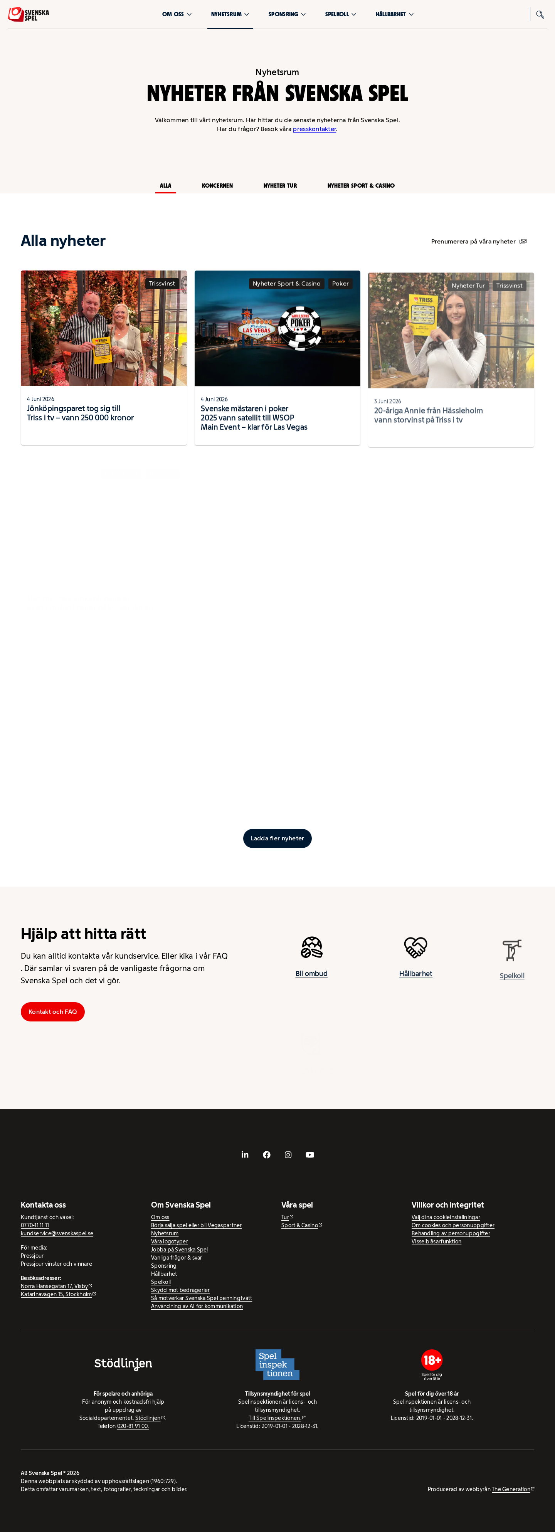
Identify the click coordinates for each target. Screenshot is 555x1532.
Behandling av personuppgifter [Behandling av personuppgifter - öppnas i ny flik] (451, 1233)
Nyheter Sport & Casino (361, 185)
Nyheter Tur (280, 185)
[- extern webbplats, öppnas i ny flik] (245, 1155)
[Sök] (540, 14)
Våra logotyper (169, 1241)
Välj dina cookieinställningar (446, 1217)
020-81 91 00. (133, 1426)
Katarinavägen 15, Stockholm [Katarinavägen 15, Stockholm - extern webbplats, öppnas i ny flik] (56, 1294)
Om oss (177, 14)
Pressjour (32, 1255)
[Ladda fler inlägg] (277, 838)
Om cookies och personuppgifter (453, 1225)
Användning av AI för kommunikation (197, 1306)
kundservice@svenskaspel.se (57, 1233)
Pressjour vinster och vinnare (56, 1263)
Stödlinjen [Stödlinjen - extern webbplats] (148, 1417)
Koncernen (217, 185)
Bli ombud (312, 978)
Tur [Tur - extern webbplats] (285, 1217)
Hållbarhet (395, 14)
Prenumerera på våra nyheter (478, 241)
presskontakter (314, 129)
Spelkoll (341, 14)
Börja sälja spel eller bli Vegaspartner (196, 1225)
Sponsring (287, 14)
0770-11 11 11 (35, 1225)
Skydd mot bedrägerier (180, 1290)
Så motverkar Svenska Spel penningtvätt (201, 1298)
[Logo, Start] (28, 14)
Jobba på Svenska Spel (179, 1249)
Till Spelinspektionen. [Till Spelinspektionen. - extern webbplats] (275, 1417)
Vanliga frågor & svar (176, 1257)
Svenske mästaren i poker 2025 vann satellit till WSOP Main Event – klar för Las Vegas (254, 425)
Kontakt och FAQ (53, 1011)
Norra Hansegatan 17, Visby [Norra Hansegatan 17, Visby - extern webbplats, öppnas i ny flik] (54, 1286)
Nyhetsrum (230, 14)
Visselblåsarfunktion (436, 1241)
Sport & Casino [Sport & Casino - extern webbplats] (299, 1225)
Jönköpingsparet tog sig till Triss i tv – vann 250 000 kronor (80, 417)
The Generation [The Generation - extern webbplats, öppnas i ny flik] (511, 1489)
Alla (165, 185)
